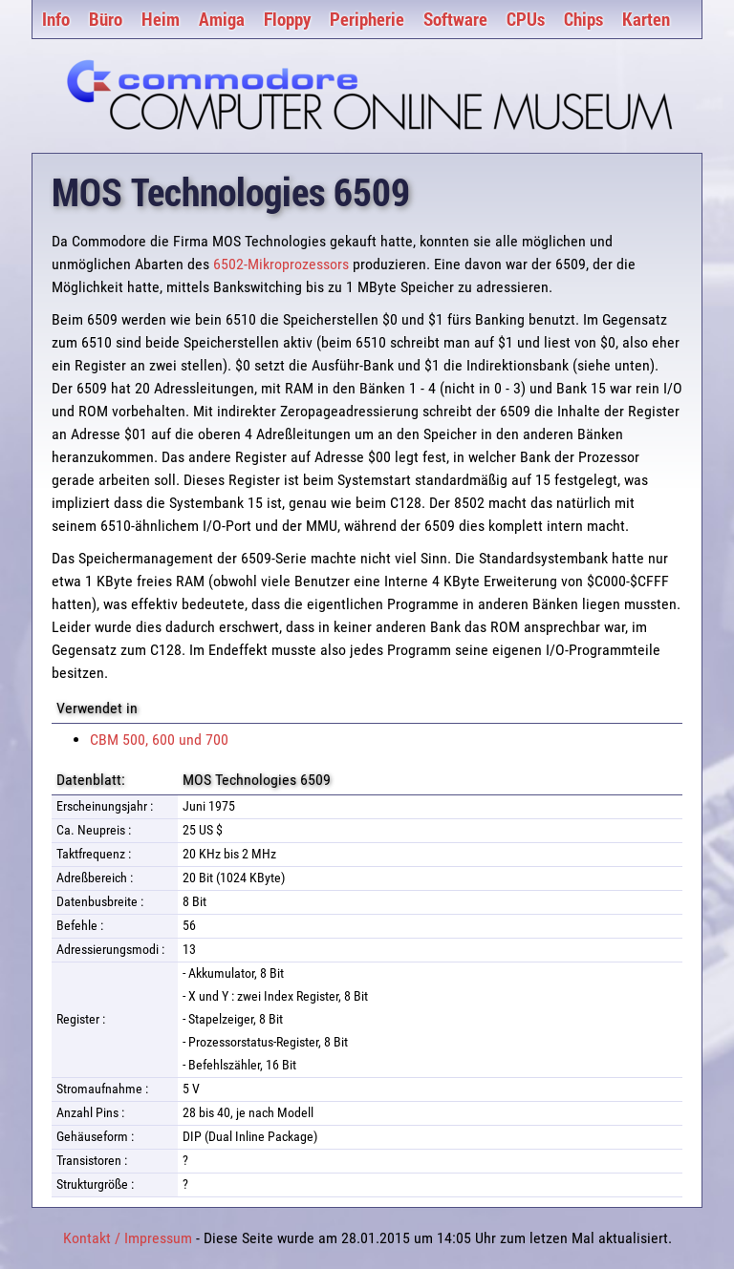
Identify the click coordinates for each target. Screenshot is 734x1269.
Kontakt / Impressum (127, 1238)
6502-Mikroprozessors (281, 264)
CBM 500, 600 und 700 (159, 739)
